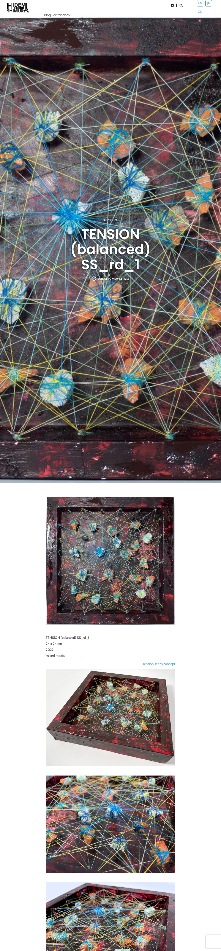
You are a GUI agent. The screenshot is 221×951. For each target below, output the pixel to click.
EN (200, 3)
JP (208, 3)
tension (110, 219)
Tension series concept (158, 664)
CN (200, 12)
